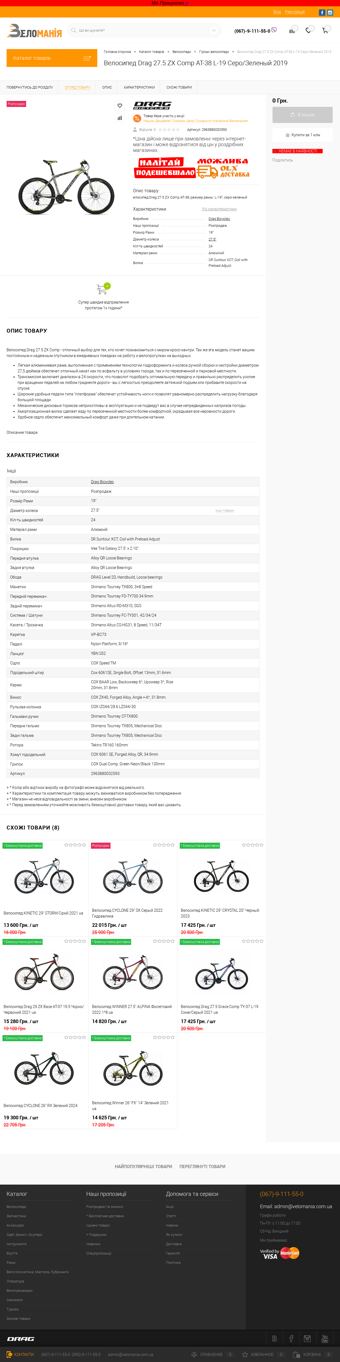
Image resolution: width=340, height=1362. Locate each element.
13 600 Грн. (44, 928)
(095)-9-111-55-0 (86, 1354)
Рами (11, 1263)
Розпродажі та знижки (104, 1207)
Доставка (174, 1244)
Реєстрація (295, 12)
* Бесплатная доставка (105, 1216)
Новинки (93, 1244)
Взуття (12, 1253)
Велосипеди (16, 1207)
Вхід (277, 12)
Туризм (13, 1309)
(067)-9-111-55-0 (252, 31)
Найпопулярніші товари (143, 1166)
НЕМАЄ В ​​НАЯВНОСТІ (294, 151)
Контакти (20, 1354)
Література (15, 1281)
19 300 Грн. (44, 1121)
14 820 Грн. (132, 1024)
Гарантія (173, 1253)
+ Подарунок (96, 1235)
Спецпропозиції (98, 1253)
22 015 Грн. (132, 928)
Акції (170, 1207)
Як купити (174, 1235)
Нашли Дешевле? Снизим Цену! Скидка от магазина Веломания (195, 121)
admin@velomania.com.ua (303, 1206)
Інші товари (224, 510)
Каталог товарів (52, 58)
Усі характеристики (219, 209)
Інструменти (17, 1244)
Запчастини (16, 1216)
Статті (171, 1216)
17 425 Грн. (221, 928)
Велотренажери (19, 1291)
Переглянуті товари (202, 1166)
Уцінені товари (98, 1225)
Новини (172, 1225)
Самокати (15, 1300)
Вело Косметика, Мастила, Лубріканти (38, 1272)
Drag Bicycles (219, 219)
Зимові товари (18, 1318)
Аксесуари (15, 1225)
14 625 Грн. (132, 1121)
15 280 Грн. (44, 1024)
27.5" (212, 239)
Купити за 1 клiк (302, 135)
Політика (173, 1263)
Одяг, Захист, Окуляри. (25, 1235)
